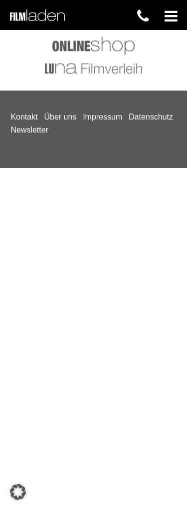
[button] (18, 492)
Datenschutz (151, 34)
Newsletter (29, 47)
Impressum (102, 34)
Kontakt (23, 34)
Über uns (60, 34)
